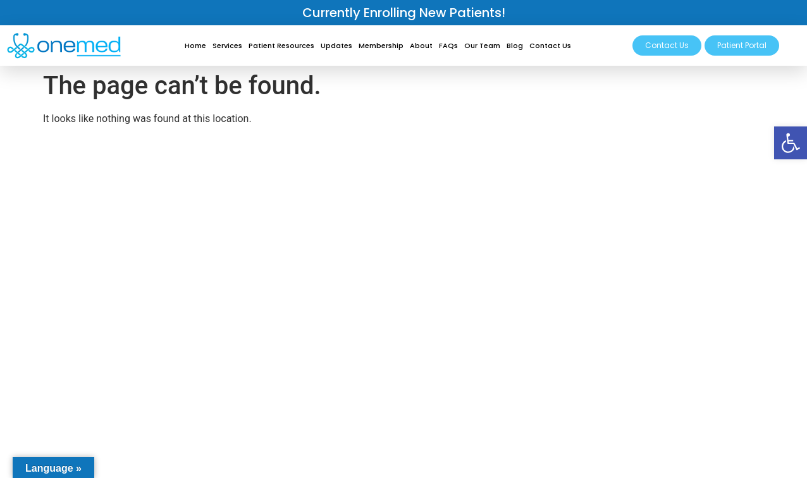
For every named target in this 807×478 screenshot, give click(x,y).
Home (195, 45)
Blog (515, 45)
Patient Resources (281, 45)
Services (227, 45)
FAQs (448, 45)
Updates (336, 45)
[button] (790, 142)
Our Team (482, 45)
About (421, 45)
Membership (381, 45)
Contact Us (550, 45)
